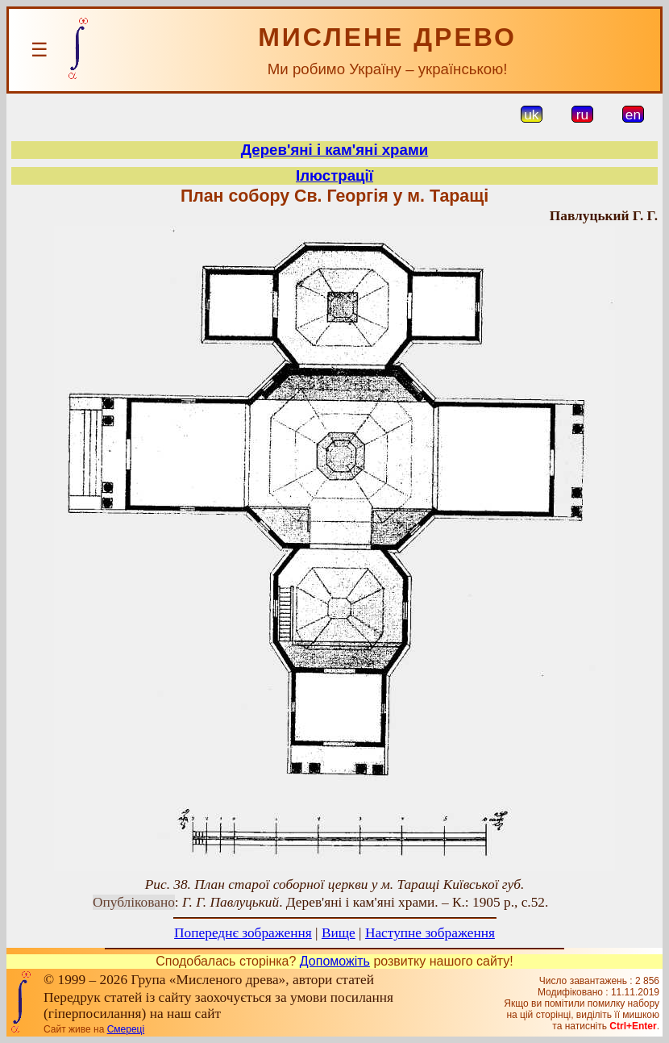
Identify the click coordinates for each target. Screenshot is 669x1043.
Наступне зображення (430, 933)
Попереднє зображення (243, 933)
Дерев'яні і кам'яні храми (334, 149)
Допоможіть (335, 961)
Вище (338, 933)
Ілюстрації (334, 175)
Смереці (125, 1029)
